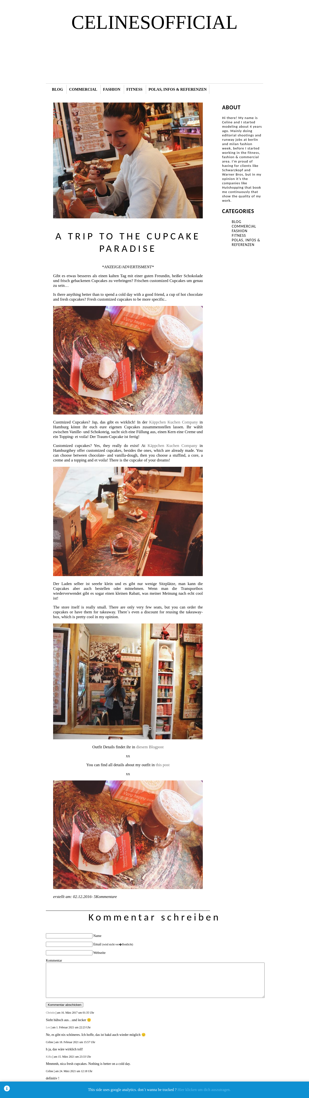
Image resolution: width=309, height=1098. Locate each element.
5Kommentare (105, 896)
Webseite (99, 953)
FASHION (111, 89)
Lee (48, 1027)
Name (97, 936)
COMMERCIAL (83, 89)
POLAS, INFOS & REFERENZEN (177, 89)
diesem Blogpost (150, 747)
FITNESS (134, 89)
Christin (50, 1012)
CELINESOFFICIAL (154, 22)
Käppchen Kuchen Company (173, 422)
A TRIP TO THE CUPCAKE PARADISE (127, 242)
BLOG (57, 89)
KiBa (49, 1056)
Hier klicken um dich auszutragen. (204, 1090)
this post (162, 765)
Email (113, 944)
